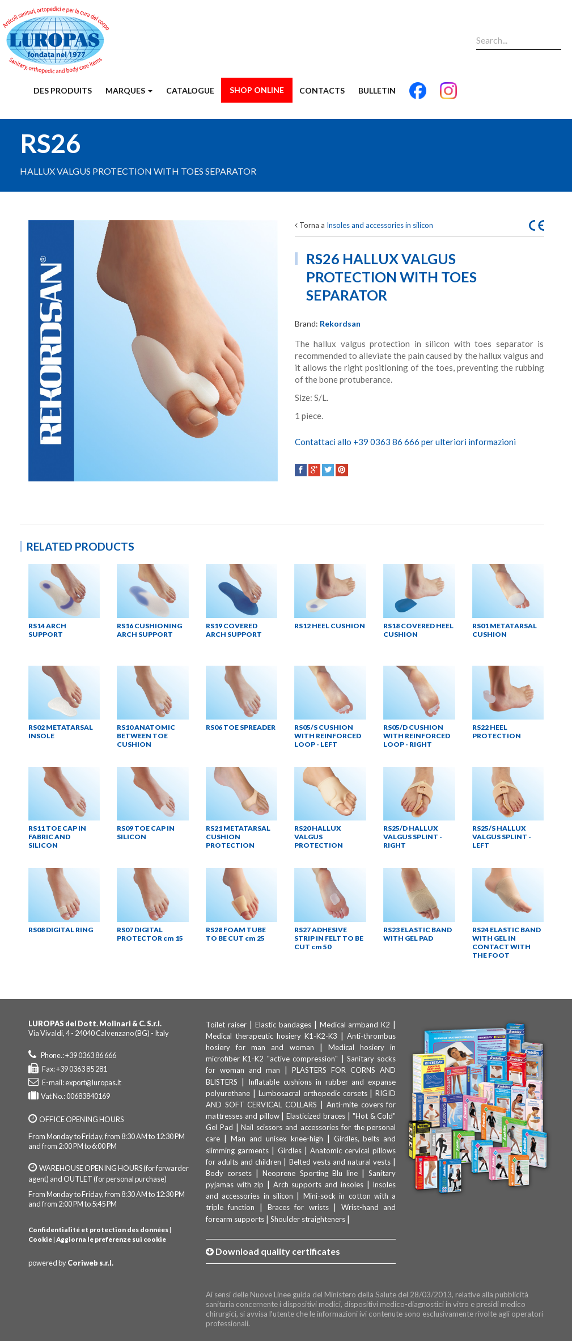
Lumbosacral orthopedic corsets (313, 1093)
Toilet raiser (226, 1024)
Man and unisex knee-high (277, 1138)
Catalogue (190, 90)
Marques (128, 90)
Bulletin (377, 90)
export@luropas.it (93, 1082)
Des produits (62, 90)
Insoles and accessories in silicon (380, 225)
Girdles (290, 1150)
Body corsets (229, 1173)
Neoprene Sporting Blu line (310, 1173)
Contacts (322, 90)
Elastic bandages (283, 1024)
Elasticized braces (315, 1115)
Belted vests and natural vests (340, 1161)
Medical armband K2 (355, 1024)
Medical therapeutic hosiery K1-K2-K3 (271, 1035)
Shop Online (257, 90)
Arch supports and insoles (318, 1184)
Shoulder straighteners (307, 1219)
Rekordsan (340, 323)
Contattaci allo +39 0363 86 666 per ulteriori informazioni (405, 442)
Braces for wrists (298, 1207)
